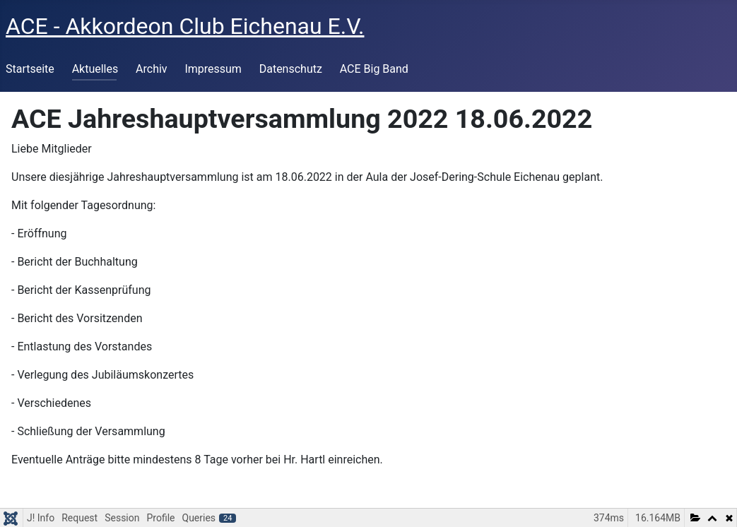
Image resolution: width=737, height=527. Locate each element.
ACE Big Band (374, 69)
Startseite (30, 69)
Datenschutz (290, 69)
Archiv (151, 69)
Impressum (213, 69)
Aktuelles (95, 69)
